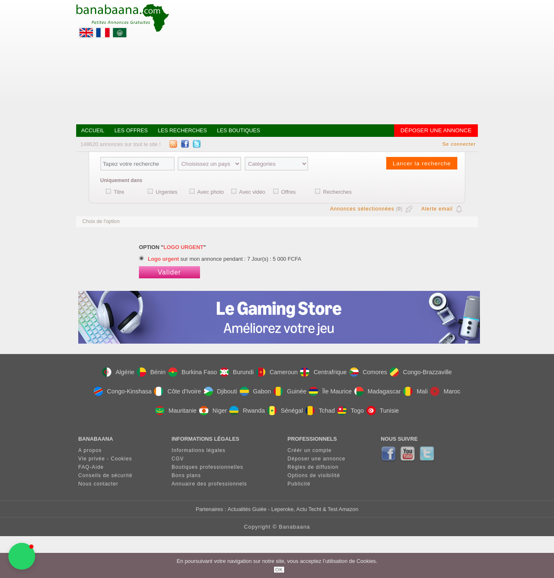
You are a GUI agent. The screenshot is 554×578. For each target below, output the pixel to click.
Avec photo (210, 192)
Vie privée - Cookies (105, 459)
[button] (21, 556)
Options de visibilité (313, 475)
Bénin (151, 372)
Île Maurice (330, 391)
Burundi (237, 372)
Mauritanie (176, 410)
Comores (368, 372)
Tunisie (383, 410)
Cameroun (277, 372)
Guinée (290, 391)
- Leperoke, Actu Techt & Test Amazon (312, 509)
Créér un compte (309, 450)
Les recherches (182, 130)
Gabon (255, 391)
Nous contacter (98, 484)
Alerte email (437, 209)
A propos (90, 450)
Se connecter (459, 143)
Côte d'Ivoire (177, 391)
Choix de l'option (101, 221)
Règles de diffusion (313, 467)
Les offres (131, 130)
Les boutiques (238, 130)
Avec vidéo (252, 192)
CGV (178, 459)
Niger (213, 410)
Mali (415, 391)
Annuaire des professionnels (209, 484)
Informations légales (199, 450)
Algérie (118, 372)
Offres (288, 192)
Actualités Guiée (247, 509)
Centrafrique (323, 372)
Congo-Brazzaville (421, 372)
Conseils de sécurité (105, 475)
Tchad (320, 410)
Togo (350, 410)
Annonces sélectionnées (362, 209)
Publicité (298, 484)
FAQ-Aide (91, 467)
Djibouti (220, 391)
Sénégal (285, 410)
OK (279, 569)
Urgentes (166, 192)
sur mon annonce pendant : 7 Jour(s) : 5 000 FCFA (224, 259)
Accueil (92, 130)
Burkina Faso (192, 372)
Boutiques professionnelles (207, 467)
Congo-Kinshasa (122, 391)
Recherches (337, 192)
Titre (119, 192)
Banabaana (294, 527)
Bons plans (186, 475)
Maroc (445, 391)
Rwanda (247, 410)
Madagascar (377, 391)
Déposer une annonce (436, 130)
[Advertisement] (325, 62)
